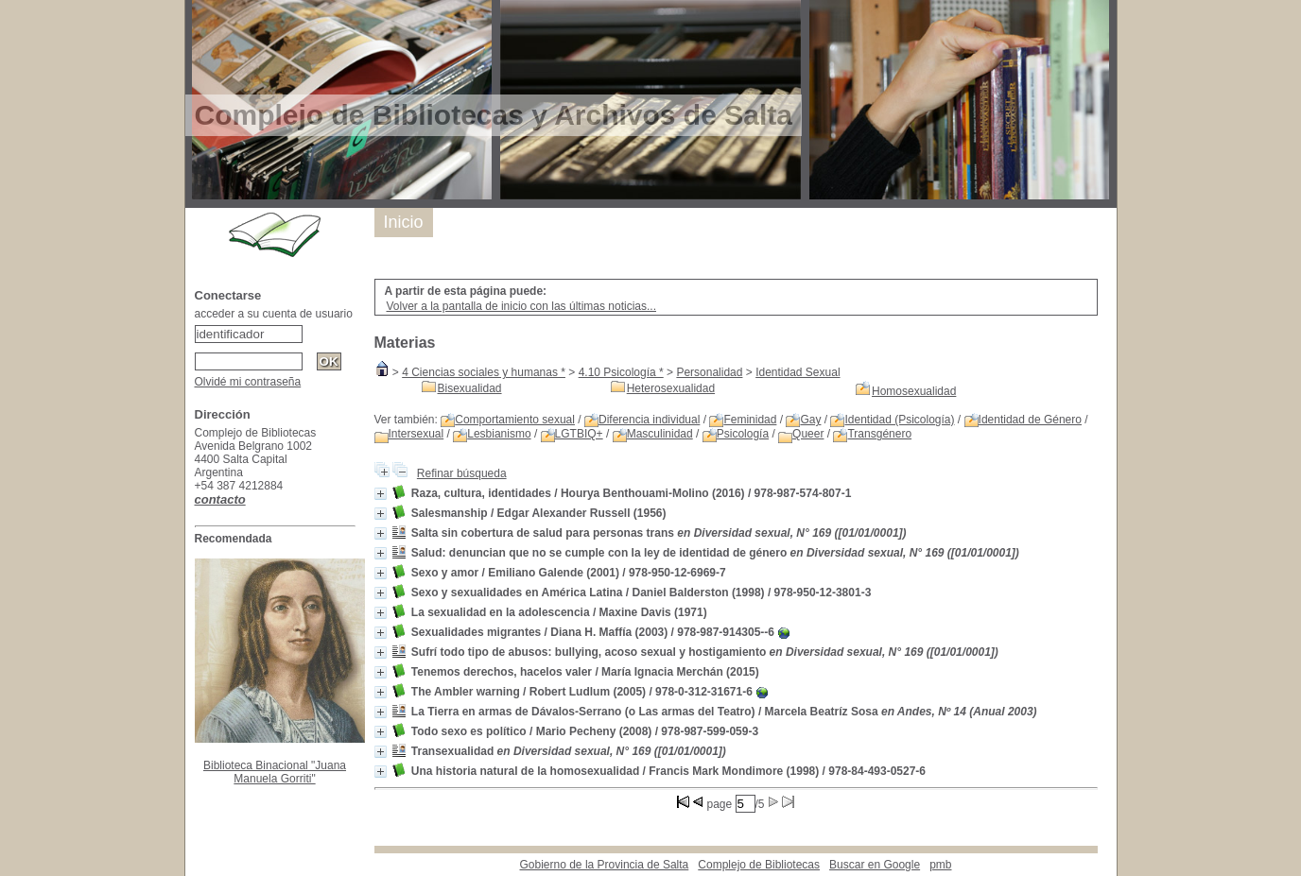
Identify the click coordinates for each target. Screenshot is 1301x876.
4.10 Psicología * (621, 372)
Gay (810, 419)
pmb (940, 864)
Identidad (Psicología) (899, 419)
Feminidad (749, 419)
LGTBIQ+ (579, 433)
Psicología (743, 433)
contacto (220, 499)
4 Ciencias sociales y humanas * (483, 372)
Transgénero (879, 433)
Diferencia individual (649, 419)
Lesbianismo (498, 433)
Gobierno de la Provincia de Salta (604, 864)
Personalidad (709, 372)
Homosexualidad (914, 391)
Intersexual (416, 433)
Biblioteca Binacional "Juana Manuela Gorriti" (274, 772)
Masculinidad (660, 433)
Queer (808, 433)
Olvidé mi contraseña (248, 381)
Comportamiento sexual (515, 419)
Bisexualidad (470, 388)
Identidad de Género (1030, 419)
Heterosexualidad (671, 388)
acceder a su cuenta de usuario (274, 313)
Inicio (404, 222)
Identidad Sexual (797, 372)
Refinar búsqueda (462, 473)
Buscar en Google (874, 864)
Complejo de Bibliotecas (759, 864)
